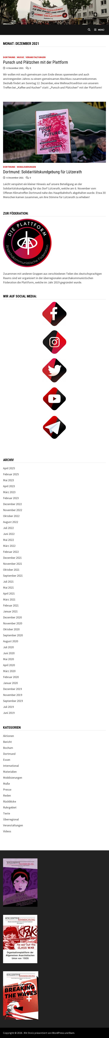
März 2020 (9, 671)
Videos (7, 831)
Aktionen (8, 736)
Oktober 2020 (11, 629)
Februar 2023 (11, 498)
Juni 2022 (9, 534)
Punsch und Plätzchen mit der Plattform (35, 62)
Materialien (10, 771)
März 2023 (9, 492)
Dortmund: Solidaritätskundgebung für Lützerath (42, 172)
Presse (7, 789)
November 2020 (12, 623)
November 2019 (12, 695)
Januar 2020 (10, 683)
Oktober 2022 (11, 516)
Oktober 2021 (11, 569)
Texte (6, 813)
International (11, 765)
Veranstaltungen (36, 57)
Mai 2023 (8, 480)
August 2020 (10, 641)
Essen (6, 760)
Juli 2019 (8, 707)
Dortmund (9, 57)
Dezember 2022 (12, 504)
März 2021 (9, 599)
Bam (71, 1032)
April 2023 (9, 486)
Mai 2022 (8, 540)
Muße (20, 57)
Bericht (7, 742)
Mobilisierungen (26, 166)
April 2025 (9, 468)
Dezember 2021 (12, 558)
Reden (7, 795)
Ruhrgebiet (9, 807)
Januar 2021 (10, 611)
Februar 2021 (11, 605)
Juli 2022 (8, 528)
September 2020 (13, 635)
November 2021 (12, 564)
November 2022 (12, 510)
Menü (99, 29)
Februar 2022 (11, 552)
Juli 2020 (8, 647)
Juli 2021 (8, 581)
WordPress (58, 1032)
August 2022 (10, 522)
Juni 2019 (9, 713)
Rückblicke (9, 801)
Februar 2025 (11, 474)
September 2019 (13, 701)
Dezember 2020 (12, 617)
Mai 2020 (8, 659)
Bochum (8, 748)
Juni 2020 (9, 653)
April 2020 (9, 665)
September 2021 (13, 575)
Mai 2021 (8, 587)
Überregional (11, 819)
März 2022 (9, 546)
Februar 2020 (11, 677)
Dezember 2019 (12, 689)
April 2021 (9, 593)
